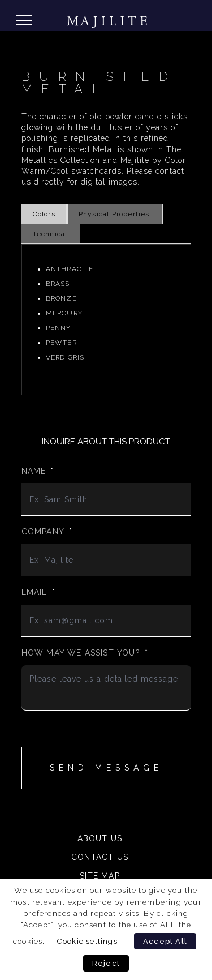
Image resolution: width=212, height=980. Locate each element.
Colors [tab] (44, 214)
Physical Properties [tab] (114, 214)
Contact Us (99, 857)
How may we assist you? (85, 652)
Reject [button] (106, 963)
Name (37, 471)
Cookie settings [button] (87, 940)
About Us (100, 838)
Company (47, 531)
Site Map (100, 875)
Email (38, 592)
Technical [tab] (50, 234)
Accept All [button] (165, 941)
